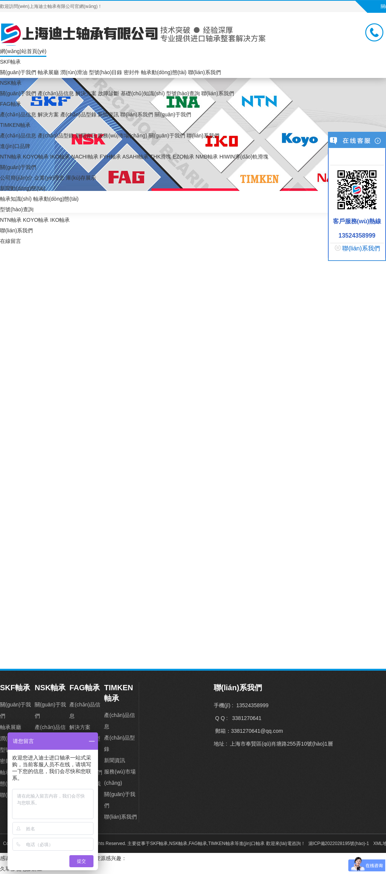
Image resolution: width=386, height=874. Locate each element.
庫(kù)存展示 (81, 178)
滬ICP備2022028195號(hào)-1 (338, 843)
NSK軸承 (10, 83)
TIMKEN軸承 (15, 125)
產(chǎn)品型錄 (78, 114)
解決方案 (85, 93)
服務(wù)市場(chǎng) (122, 136)
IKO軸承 (60, 157)
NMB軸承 (207, 157)
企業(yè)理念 (49, 178)
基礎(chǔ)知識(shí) (143, 93)
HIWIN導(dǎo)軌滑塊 (243, 157)
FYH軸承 (110, 157)
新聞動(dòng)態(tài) (23, 188)
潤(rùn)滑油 (73, 72)
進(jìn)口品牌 (15, 146)
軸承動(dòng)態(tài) (164, 72)
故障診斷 (108, 93)
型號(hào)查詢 (183, 93)
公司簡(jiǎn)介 (16, 178)
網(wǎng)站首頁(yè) (23, 51)
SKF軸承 (10, 62)
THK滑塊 (160, 157)
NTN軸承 (10, 157)
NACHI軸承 (84, 157)
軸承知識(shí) (16, 199)
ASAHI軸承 (135, 157)
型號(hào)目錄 (106, 72)
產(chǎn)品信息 (56, 93)
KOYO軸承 (36, 157)
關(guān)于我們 (18, 72)
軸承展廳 (48, 72)
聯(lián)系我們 (204, 72)
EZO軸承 (183, 157)
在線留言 (10, 241)
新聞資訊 (108, 114)
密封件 (131, 72)
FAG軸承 (10, 104)
